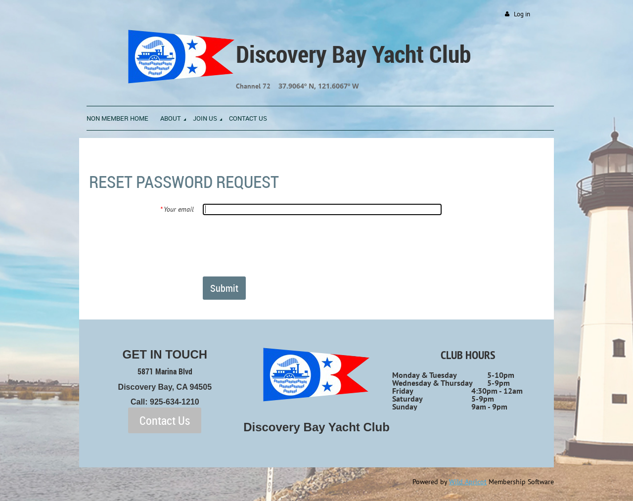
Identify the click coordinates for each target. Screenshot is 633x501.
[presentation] (278, 245)
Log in (522, 14)
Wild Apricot (468, 481)
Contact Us (164, 420)
